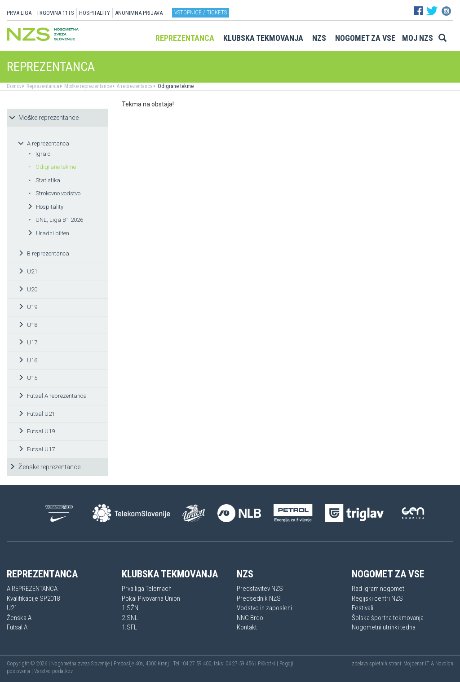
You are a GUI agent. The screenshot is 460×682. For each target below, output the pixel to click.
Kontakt (247, 627)
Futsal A (17, 627)
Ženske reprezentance (44, 467)
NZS (319, 38)
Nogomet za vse (365, 38)
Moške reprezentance (87, 86)
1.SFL (129, 627)
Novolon (444, 663)
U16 (27, 360)
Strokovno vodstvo (54, 193)
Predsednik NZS (259, 598)
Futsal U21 (36, 413)
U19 (27, 307)
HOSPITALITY (94, 12)
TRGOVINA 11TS (55, 12)
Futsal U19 (36, 431)
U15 (27, 377)
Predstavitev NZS (260, 589)
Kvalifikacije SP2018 (33, 598)
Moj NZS (417, 38)
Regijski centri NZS (377, 598)
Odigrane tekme (175, 86)
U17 (27, 342)
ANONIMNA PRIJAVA (139, 12)
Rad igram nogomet (378, 589)
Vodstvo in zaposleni (264, 608)
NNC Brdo (250, 618)
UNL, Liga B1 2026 (55, 219)
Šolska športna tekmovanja (388, 618)
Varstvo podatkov (53, 671)
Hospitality (45, 206)
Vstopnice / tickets (200, 12)
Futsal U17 (36, 449)
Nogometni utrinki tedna (384, 627)
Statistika (44, 180)
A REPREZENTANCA (32, 589)
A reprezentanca (134, 86)
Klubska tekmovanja (263, 38)
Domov (14, 86)
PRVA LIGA (19, 12)
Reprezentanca (184, 38)
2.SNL (130, 618)
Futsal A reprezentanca (52, 395)
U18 (27, 324)
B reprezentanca (43, 253)
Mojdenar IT (416, 663)
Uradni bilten (48, 233)
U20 (27, 289)
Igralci (40, 153)
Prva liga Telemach (147, 589)
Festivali (362, 608)
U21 (27, 271)
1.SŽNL (132, 608)
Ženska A (19, 618)
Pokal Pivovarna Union (151, 598)
